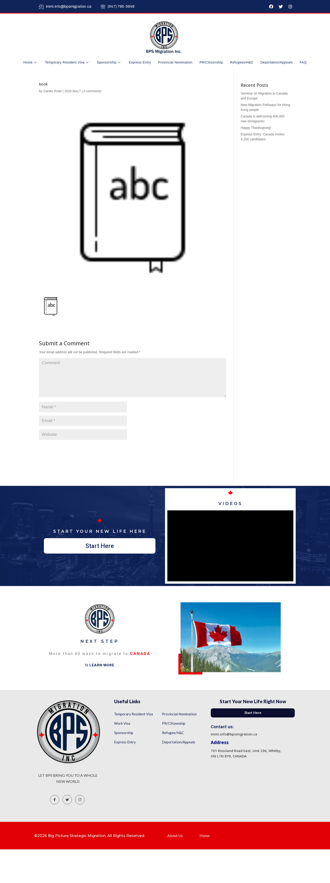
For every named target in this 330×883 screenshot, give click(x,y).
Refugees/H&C (241, 62)
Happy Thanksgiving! (256, 128)
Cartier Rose (52, 91)
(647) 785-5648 (117, 6)
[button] (99, 546)
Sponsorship (109, 62)
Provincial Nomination (175, 62)
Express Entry (140, 62)
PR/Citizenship (211, 62)
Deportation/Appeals (276, 62)
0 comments (92, 91)
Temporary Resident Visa (67, 62)
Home (30, 62)
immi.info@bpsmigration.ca (65, 6)
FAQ (303, 62)
